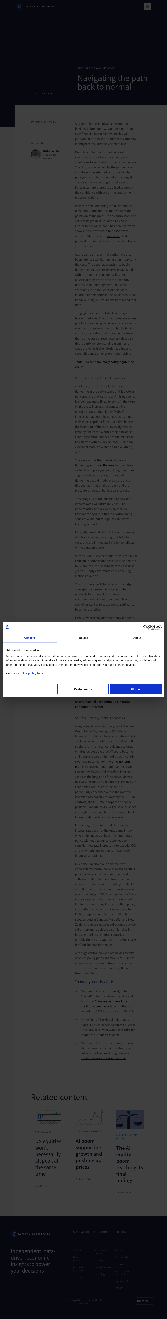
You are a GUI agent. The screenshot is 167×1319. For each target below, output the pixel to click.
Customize (83, 689)
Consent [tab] (29, 637)
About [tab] (137, 637)
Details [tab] (83, 637)
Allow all (135, 689)
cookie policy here (30, 673)
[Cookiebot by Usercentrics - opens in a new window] (146, 627)
